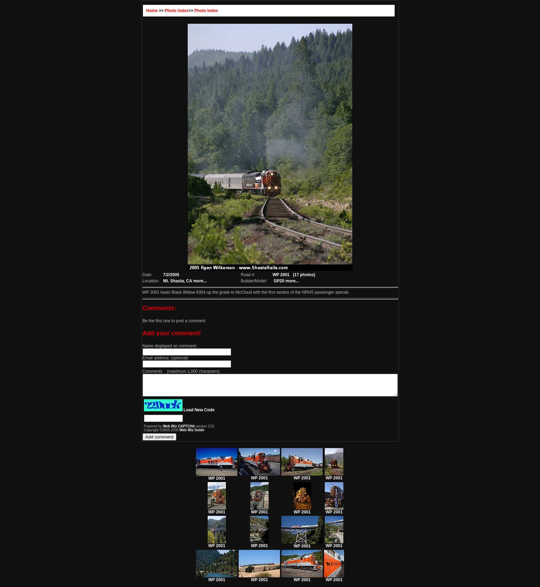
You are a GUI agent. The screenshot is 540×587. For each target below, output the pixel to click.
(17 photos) (302, 274)
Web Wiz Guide (176, 434)
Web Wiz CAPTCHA (163, 430)
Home (136, 10)
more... (186, 281)
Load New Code (183, 414)
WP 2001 (216, 480)
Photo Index (161, 10)
